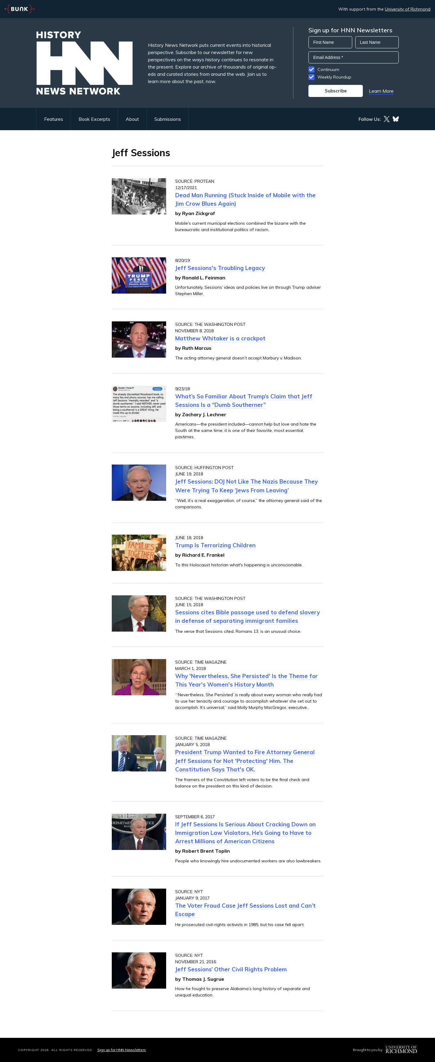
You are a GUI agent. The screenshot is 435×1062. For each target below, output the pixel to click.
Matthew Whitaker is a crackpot (220, 338)
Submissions (167, 119)
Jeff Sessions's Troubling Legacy (220, 268)
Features (53, 119)
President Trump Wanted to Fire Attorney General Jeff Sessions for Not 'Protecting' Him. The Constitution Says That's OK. (245, 760)
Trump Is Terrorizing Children (215, 545)
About (132, 119)
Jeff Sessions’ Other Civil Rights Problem (231, 969)
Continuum (328, 69)
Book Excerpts (94, 119)
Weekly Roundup (334, 77)
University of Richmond (407, 9)
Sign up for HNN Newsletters (121, 1050)
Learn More (381, 91)
